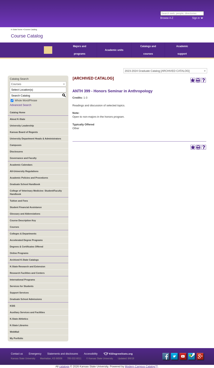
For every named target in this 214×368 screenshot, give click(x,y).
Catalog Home (17, 112)
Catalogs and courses (148, 50)
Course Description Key (23, 220)
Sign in (196, 18)
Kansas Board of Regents (24, 132)
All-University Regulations (24, 171)
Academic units (114, 50)
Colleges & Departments (23, 233)
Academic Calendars (21, 164)
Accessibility (91, 353)
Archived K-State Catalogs (24, 260)
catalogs (64, 366)
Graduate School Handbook (25, 184)
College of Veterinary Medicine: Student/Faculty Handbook (36, 192)
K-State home (16, 29)
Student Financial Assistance (26, 207)
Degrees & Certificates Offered (26, 246)
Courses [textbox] (16, 84)
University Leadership (22, 125)
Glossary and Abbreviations (25, 213)
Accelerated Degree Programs (26, 240)
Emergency (35, 353)
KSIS (12, 306)
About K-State (17, 119)
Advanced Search (20, 105)
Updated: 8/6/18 (126, 358)
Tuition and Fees (19, 200)
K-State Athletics (19, 319)
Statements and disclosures (62, 353)
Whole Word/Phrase (26, 100)
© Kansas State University (99, 358)
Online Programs (19, 253)
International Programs (22, 279)
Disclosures (16, 151)
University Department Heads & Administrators (35, 138)
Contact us (17, 353)
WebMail (14, 332)
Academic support (182, 50)
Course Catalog (27, 36)
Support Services (19, 292)
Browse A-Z (166, 18)
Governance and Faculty (23, 158)
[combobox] (165, 70)
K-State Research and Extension (27, 266)
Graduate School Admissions (26, 299)
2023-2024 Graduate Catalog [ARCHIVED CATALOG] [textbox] (157, 70)
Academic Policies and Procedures (29, 177)
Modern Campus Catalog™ (141, 366)
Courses (14, 227)
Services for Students (21, 286)
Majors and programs (79, 50)
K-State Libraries (19, 325)
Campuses (16, 145)
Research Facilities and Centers (27, 273)
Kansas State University (45, 13)
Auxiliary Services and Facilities (27, 312)
